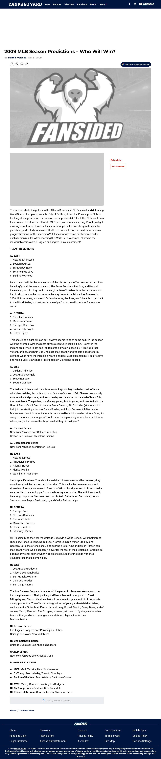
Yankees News (26, 710)
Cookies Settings (57, 181)
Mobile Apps (139, 730)
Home (13, 710)
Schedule (69, 4)
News (47, 4)
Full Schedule (118, 166)
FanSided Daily (18, 735)
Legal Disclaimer (19, 741)
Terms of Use (112, 735)
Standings (82, 4)
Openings (45, 730)
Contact (82, 730)
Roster (93, 4)
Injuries (103, 4)
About (13, 730)
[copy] (27, 64)
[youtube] (141, 4)
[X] (135, 4)
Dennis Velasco (17, 57)
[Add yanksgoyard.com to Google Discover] (136, 64)
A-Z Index (83, 741)
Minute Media (20, 748)
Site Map (110, 741)
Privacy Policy (85, 735)
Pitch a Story (47, 735)
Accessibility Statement (53, 741)
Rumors (57, 4)
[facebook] (129, 4)
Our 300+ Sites (113, 730)
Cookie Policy (140, 735)
